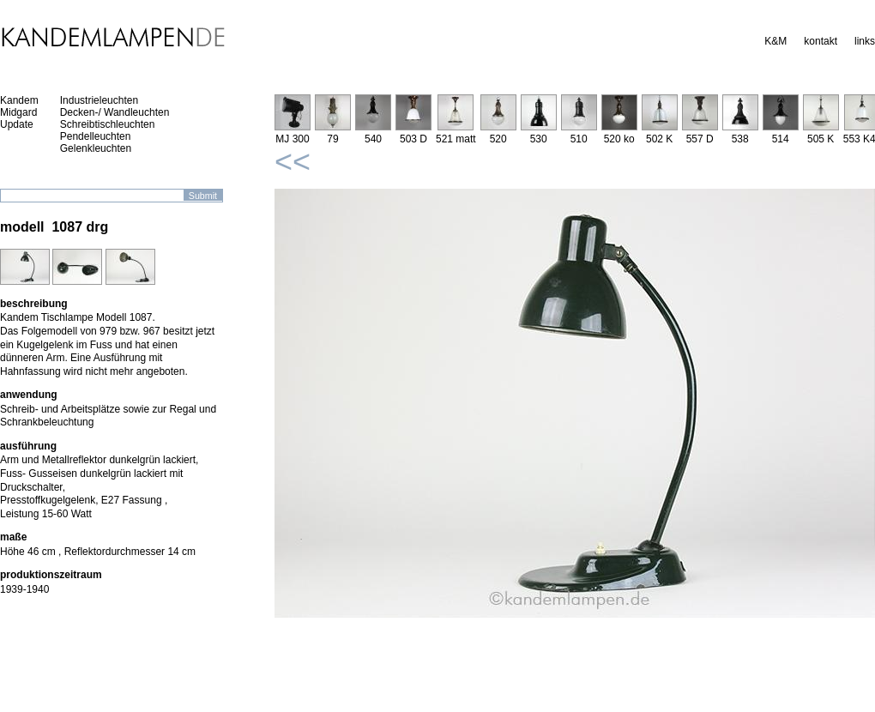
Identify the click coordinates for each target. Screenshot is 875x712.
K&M (775, 41)
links (864, 41)
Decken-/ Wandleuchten (115, 112)
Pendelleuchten (95, 136)
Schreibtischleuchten (107, 124)
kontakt (820, 41)
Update (16, 124)
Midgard (18, 112)
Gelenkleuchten (95, 148)
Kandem (19, 100)
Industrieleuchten (99, 100)
